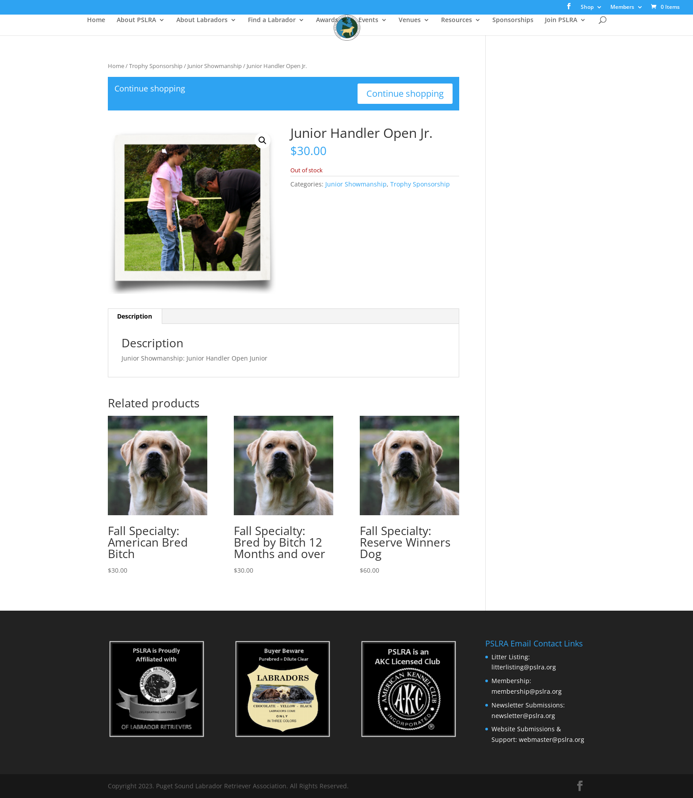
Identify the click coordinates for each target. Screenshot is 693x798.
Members (622, 7)
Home (96, 20)
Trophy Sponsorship (156, 66)
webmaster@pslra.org (551, 739)
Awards (327, 20)
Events (368, 20)
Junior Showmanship (214, 66)
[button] (262, 140)
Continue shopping (405, 93)
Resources (456, 20)
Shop (587, 7)
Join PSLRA (561, 20)
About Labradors (202, 20)
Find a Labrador (272, 20)
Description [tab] (134, 316)
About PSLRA (136, 20)
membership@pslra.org (526, 691)
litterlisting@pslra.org (523, 667)
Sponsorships (512, 20)
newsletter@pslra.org (523, 715)
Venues (410, 20)
